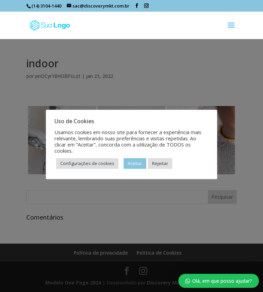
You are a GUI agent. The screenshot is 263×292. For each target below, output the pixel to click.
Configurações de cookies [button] (87, 163)
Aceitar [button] (135, 163)
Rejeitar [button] (160, 163)
